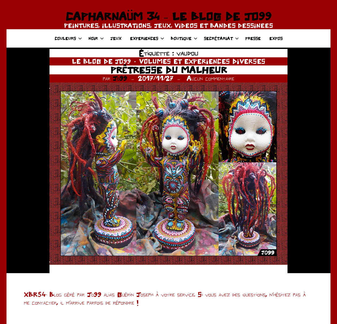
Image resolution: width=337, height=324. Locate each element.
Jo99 (120, 78)
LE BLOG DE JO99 (101, 61)
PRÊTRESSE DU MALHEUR (168, 70)
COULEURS (68, 38)
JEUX (115, 38)
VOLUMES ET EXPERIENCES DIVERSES (202, 61)
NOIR (96, 38)
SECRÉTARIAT (221, 38)
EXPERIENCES (147, 38)
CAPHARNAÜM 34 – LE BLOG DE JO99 (168, 16)
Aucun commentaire (210, 78)
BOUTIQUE (184, 38)
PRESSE (253, 38)
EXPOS (276, 38)
